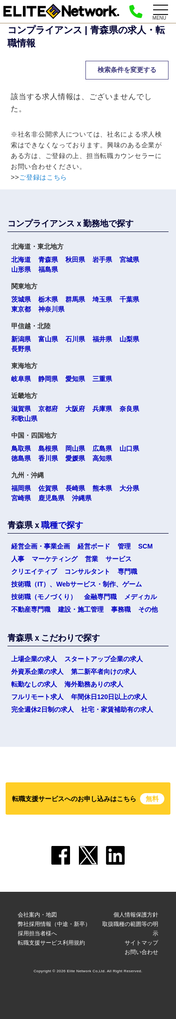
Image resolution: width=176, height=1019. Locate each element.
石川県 (75, 339)
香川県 (48, 458)
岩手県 (102, 259)
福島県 (48, 269)
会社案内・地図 (37, 914)
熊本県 (102, 488)
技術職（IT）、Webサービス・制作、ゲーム (76, 584)
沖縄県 (82, 498)
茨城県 (21, 299)
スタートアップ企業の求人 (103, 659)
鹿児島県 (51, 498)
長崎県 (75, 488)
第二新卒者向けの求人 (103, 671)
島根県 (48, 448)
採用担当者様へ (37, 933)
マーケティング (54, 559)
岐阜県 (21, 379)
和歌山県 (24, 418)
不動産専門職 (30, 609)
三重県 (102, 379)
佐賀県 (48, 488)
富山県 (48, 339)
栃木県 (48, 299)
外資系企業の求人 (37, 671)
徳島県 (21, 458)
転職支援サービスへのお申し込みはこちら (88, 798)
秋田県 (75, 259)
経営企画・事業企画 (40, 546)
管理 (124, 546)
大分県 (129, 488)
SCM (145, 546)
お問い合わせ (141, 952)
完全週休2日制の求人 (42, 709)
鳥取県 (21, 448)
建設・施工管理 (81, 609)
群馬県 (75, 299)
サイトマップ (141, 943)
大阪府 (75, 408)
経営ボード (93, 546)
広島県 (102, 448)
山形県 (21, 269)
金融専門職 (100, 596)
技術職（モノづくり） (44, 596)
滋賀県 (21, 408)
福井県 (102, 339)
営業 (91, 559)
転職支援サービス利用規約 (51, 943)
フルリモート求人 (37, 697)
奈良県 (129, 408)
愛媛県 (75, 458)
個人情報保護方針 (135, 914)
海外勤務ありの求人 (93, 684)
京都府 (48, 408)
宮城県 (129, 259)
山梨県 (129, 339)
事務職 (121, 609)
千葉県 (129, 299)
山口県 (129, 448)
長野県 (21, 349)
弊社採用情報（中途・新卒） (54, 924)
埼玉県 (102, 299)
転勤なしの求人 (34, 684)
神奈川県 (51, 309)
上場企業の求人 (34, 659)
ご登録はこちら (43, 177)
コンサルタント (87, 571)
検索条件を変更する (127, 69)
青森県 (48, 259)
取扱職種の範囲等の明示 (130, 929)
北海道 (21, 259)
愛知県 (75, 379)
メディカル (140, 596)
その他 (148, 609)
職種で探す (62, 525)
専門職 (127, 571)
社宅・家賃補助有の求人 (117, 709)
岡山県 (75, 448)
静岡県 (48, 379)
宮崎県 (21, 498)
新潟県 (21, 339)
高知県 (102, 458)
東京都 (21, 309)
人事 (17, 559)
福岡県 (21, 488)
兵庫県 (102, 408)
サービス (119, 559)
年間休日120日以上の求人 (109, 697)
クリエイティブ (34, 571)
